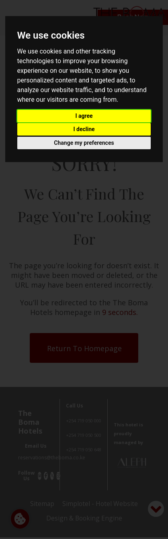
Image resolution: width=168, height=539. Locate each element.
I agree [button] (83, 116)
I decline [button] (83, 129)
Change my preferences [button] (84, 143)
